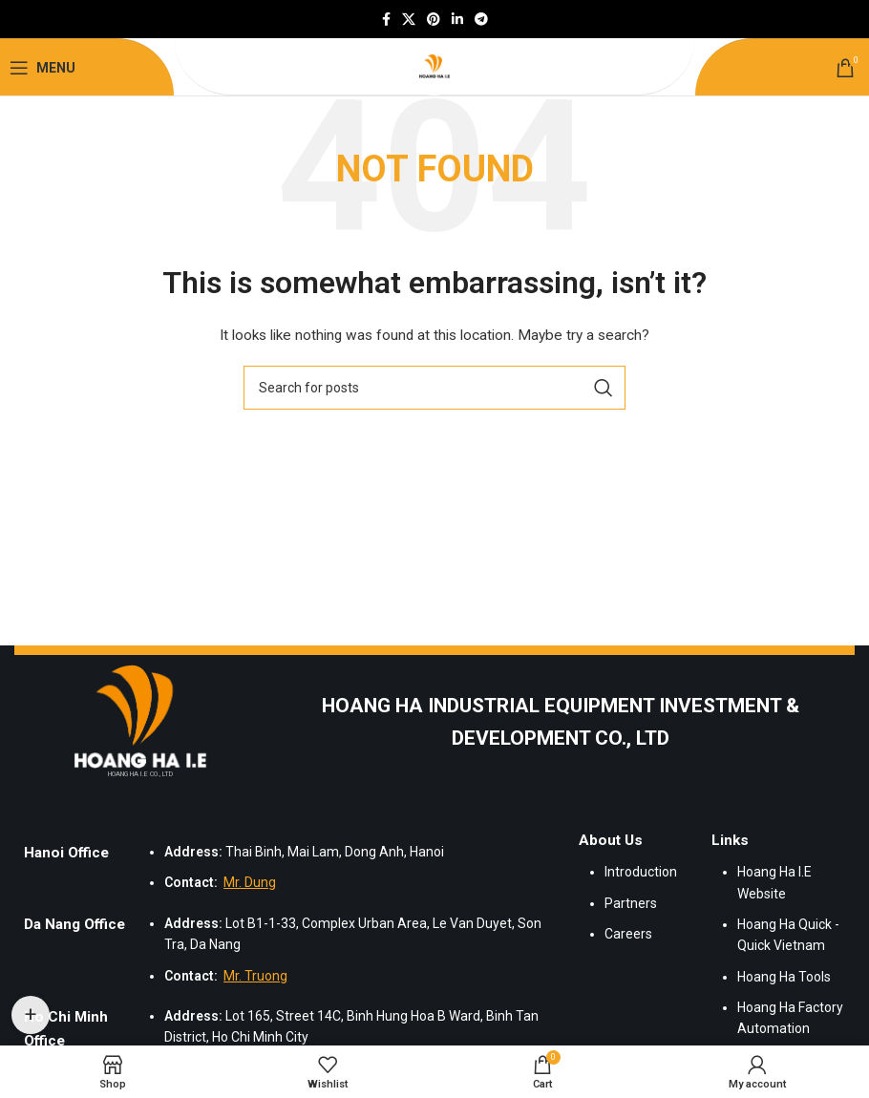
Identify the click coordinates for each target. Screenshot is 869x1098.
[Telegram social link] (481, 19)
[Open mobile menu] (42, 68)
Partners (630, 903)
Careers (628, 933)
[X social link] (408, 19)
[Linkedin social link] (457, 19)
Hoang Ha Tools (784, 976)
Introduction (640, 871)
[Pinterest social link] (433, 19)
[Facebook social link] (386, 19)
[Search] (434, 388)
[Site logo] (434, 67)
